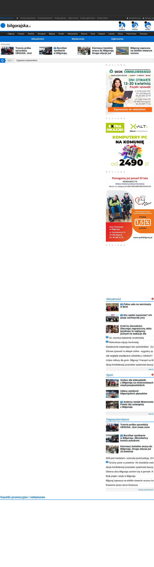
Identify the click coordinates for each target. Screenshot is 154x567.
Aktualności (37, 39)
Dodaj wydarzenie (28, 18)
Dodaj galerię (60, 18)
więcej (150, 369)
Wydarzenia (78, 39)
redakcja (122, 25)
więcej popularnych (145, 490)
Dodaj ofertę (102, 18)
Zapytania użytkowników (26, 60)
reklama (135, 25)
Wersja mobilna (6, 18)
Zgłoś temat (73, 18)
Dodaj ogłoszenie (87, 18)
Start (10, 60)
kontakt (147, 25)
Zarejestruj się (134, 18)
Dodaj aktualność (45, 18)
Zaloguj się (148, 18)
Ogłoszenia (117, 39)
